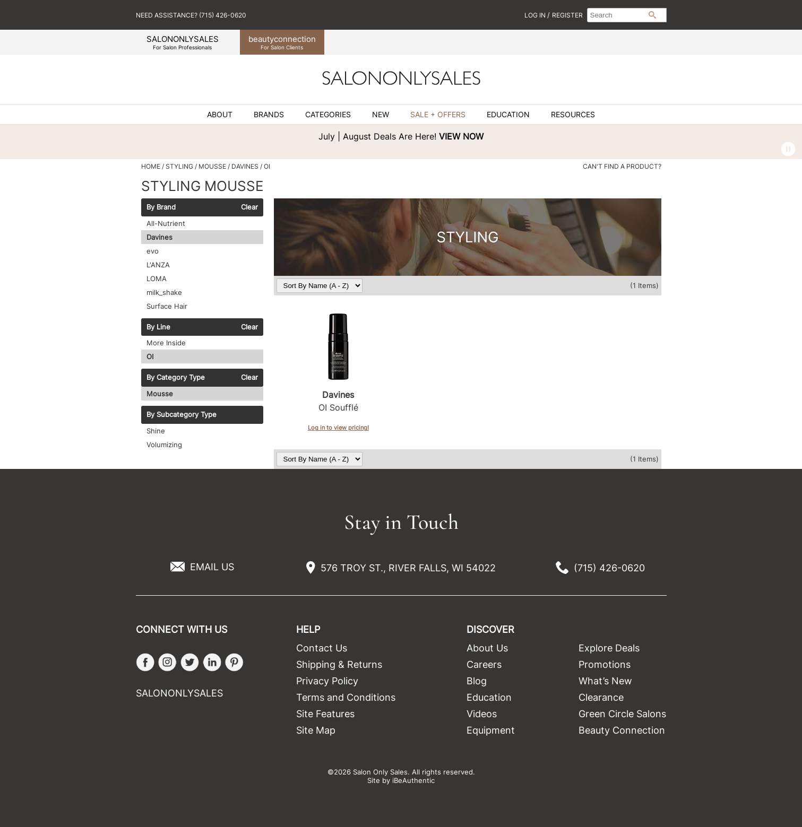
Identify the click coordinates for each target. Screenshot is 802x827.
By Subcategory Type (181, 415)
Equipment (491, 730)
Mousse (159, 393)
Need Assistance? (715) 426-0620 (191, 15)
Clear (249, 207)
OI (149, 356)
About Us (487, 648)
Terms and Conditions (345, 697)
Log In (535, 15)
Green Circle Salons (622, 713)
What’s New (605, 680)
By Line (158, 327)
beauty (282, 42)
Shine (155, 430)
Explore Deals (609, 648)
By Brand (161, 207)
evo (152, 251)
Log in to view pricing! (338, 427)
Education (508, 114)
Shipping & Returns (339, 664)
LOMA (156, 278)
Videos (482, 713)
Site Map (315, 730)
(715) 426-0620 (609, 567)
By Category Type (175, 377)
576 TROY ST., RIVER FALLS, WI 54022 (408, 567)
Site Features (325, 713)
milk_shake (164, 292)
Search (652, 15)
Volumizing (164, 444)
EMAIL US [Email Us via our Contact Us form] (212, 566)
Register (567, 15)
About (219, 114)
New (380, 114)
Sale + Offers (437, 114)
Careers (484, 664)
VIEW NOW (461, 136)
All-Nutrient (165, 223)
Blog (477, 680)
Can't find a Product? (622, 166)
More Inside (166, 342)
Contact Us (321, 648)
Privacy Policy (327, 680)
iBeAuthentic (413, 780)
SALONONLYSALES (182, 42)
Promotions (605, 664)
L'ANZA (158, 264)
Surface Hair (166, 306)
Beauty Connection (622, 730)
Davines (159, 237)
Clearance (601, 697)
